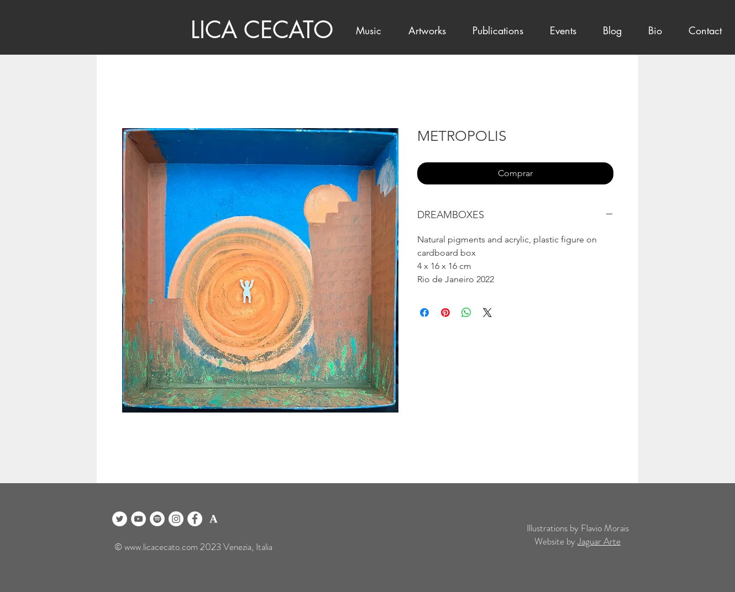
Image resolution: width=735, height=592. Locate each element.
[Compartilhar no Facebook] (424, 312)
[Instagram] (176, 518)
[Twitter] (119, 518)
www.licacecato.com (161, 546)
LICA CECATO (262, 30)
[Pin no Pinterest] (445, 312)
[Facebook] (194, 518)
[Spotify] (157, 518)
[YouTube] (138, 518)
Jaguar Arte (599, 541)
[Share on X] (487, 312)
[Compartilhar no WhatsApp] (466, 312)
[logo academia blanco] (213, 518)
